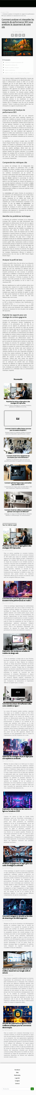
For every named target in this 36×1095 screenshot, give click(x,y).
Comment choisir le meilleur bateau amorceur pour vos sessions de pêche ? (18, 429)
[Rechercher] (16, 1088)
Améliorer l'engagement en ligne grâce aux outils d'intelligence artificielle (17, 864)
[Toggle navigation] (3, 3)
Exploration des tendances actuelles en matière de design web (16, 652)
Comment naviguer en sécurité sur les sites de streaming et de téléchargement (17, 917)
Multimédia (17, 1075)
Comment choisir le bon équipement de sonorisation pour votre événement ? (18, 456)
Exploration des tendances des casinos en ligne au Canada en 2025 (17, 810)
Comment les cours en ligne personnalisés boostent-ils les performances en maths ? (17, 599)
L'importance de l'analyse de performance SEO (14, 62)
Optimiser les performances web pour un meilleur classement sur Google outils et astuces (16, 971)
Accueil (3, 12)
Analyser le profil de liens (10, 70)
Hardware (17, 1070)
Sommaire (7, 60)
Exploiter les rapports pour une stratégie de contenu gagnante (17, 72)
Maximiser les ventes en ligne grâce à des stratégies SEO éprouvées (18, 402)
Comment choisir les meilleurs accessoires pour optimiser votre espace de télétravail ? (18, 510)
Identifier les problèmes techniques (12, 67)
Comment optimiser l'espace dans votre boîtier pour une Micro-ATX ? (18, 483)
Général (17, 1083)
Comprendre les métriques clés (11, 65)
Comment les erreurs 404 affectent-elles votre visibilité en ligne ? (16, 705)
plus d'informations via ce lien (22, 304)
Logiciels (17, 1078)
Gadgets (17, 1081)
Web (7, 12)
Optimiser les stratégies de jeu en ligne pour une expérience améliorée (17, 757)
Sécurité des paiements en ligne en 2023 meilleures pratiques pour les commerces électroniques (16, 1025)
